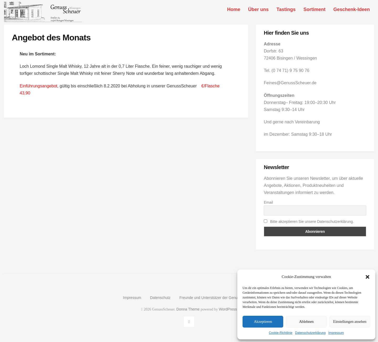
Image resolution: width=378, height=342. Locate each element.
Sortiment (314, 9)
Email (268, 202)
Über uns (258, 9)
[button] (367, 277)
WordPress (228, 309)
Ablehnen (306, 321)
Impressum (336, 333)
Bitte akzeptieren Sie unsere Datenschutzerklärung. (312, 221)
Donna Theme (188, 309)
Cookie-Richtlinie (280, 333)
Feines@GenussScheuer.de (290, 83)
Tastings (286, 9)
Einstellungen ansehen (349, 321)
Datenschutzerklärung (310, 333)
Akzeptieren (263, 321)
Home (233, 9)
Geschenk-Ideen (351, 9)
